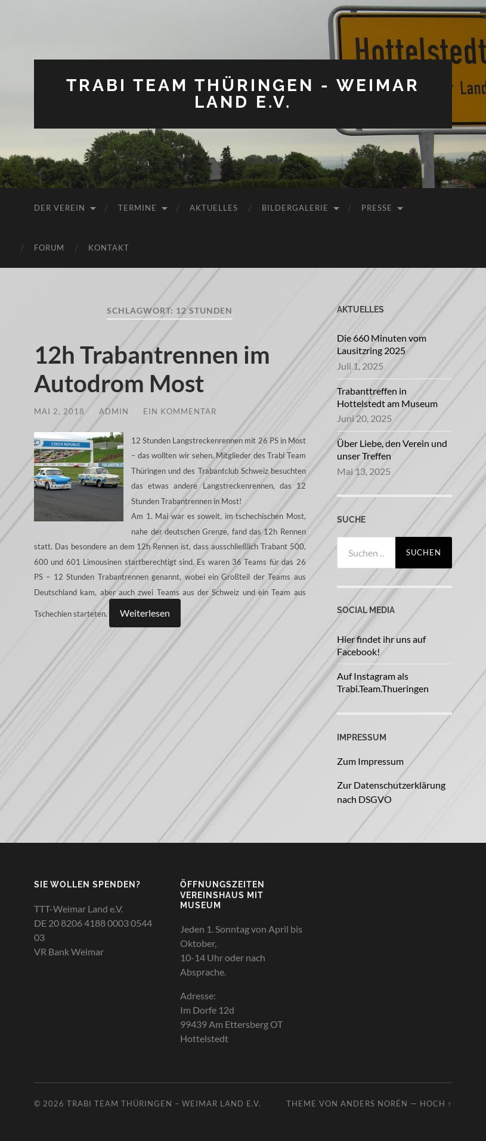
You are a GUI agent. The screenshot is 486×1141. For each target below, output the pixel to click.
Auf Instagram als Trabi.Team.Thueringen (383, 682)
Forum (49, 247)
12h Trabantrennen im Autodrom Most (152, 369)
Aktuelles (214, 207)
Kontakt (108, 247)
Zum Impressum (370, 761)
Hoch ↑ (436, 1103)
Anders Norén (374, 1103)
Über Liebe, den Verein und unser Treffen (392, 449)
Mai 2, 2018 (59, 411)
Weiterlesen (145, 612)
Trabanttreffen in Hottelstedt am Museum (387, 397)
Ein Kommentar (179, 411)
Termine (137, 207)
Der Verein (59, 207)
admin (114, 411)
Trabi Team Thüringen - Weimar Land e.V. (243, 94)
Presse (376, 207)
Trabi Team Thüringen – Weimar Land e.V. (164, 1103)
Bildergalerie (295, 207)
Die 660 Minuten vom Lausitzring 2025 (381, 344)
